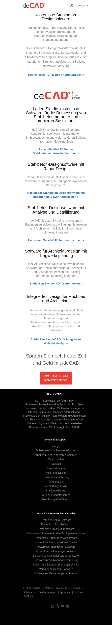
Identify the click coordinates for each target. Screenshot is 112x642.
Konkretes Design (56, 472)
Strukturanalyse (56, 468)
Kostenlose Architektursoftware (56, 529)
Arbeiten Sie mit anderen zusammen (56, 455)
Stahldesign (56, 481)
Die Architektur (56, 459)
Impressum (64, 592)
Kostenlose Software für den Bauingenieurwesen (56, 533)
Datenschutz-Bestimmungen (39, 592)
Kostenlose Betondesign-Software (56, 551)
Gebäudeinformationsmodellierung (56, 450)
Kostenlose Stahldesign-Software (56, 546)
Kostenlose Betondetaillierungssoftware (56, 564)
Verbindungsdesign (56, 486)
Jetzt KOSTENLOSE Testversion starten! (56, 378)
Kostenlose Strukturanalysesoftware (56, 538)
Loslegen (56, 446)
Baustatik (56, 463)
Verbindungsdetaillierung (55, 495)
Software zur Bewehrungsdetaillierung (56, 573)
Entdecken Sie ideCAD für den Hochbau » (56, 240)
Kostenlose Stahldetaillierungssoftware (56, 555)
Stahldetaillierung (56, 490)
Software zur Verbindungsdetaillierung (56, 560)
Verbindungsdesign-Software (56, 569)
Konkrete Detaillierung (56, 477)
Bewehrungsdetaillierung (55, 499)
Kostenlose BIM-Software (56, 524)
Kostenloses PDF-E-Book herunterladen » (56, 74)
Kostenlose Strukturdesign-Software (56, 542)
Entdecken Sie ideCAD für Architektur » (56, 283)
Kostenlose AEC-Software (56, 520)
